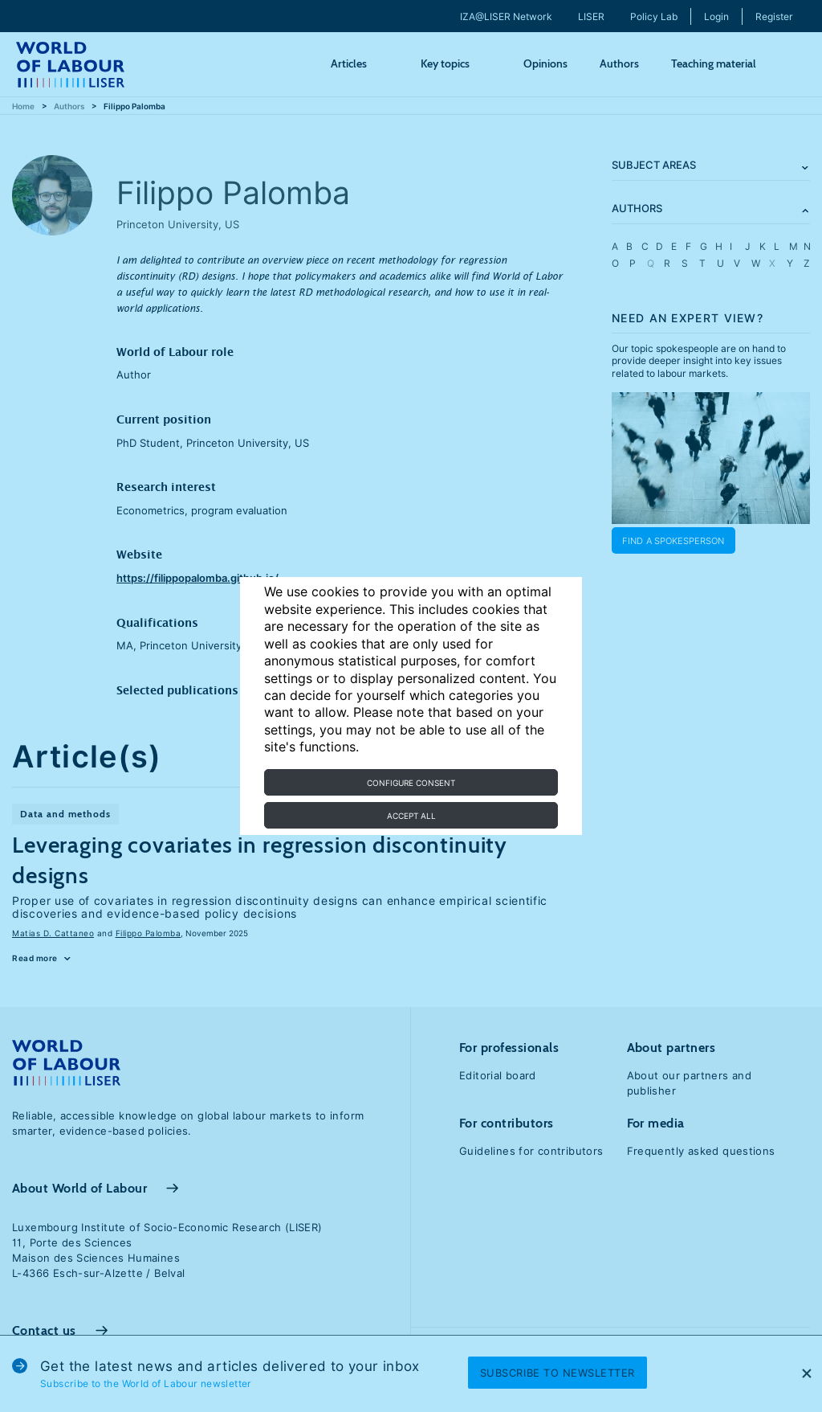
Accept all (411, 816)
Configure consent (411, 783)
